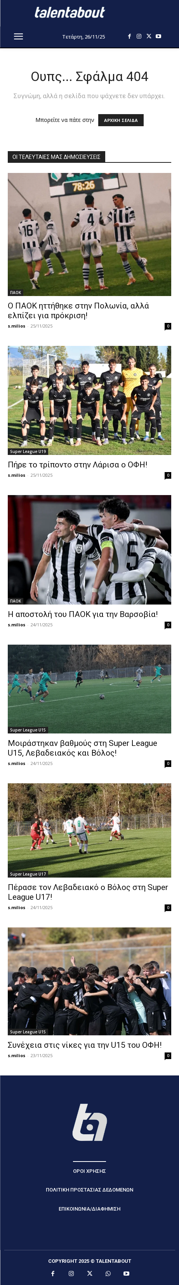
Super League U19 (28, 451)
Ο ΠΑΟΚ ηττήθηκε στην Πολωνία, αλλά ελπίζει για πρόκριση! (78, 310)
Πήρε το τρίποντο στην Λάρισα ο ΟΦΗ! (77, 464)
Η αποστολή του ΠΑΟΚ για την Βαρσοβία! (83, 614)
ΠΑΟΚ (15, 292)
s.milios (16, 326)
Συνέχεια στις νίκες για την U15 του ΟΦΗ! (85, 1045)
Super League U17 (28, 874)
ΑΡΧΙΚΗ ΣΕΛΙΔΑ (121, 120)
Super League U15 (28, 730)
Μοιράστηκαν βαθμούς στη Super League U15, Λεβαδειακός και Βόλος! (82, 748)
